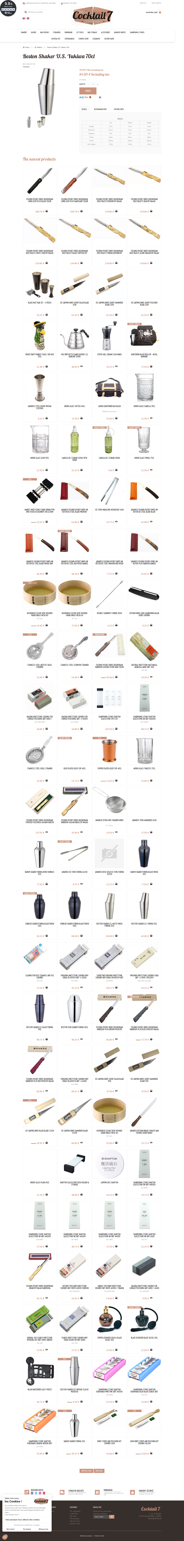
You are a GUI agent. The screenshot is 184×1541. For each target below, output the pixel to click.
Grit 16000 (145, 722)
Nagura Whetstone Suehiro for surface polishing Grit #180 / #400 (145, 1288)
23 (145, 1143)
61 (74, 521)
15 (74, 470)
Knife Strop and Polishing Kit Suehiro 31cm (110, 1442)
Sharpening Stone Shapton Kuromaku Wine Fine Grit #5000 (110, 1390)
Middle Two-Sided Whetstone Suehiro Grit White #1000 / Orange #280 (109, 1288)
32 (39, 521)
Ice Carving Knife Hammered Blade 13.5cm (74, 1132)
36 (32, 522)
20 (145, 677)
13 (110, 521)
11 (110, 780)
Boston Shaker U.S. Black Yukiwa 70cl (38, 1028)
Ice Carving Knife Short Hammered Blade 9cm (145, 1080)
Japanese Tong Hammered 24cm (145, 820)
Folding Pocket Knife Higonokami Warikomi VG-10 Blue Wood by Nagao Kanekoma (145, 1029)
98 (145, 728)
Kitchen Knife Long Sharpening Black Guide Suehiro (145, 614)
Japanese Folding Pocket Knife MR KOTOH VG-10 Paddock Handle (145, 562)
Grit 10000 (74, 722)
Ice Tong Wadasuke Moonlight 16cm (110, 511)
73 (103, 677)
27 (74, 625)
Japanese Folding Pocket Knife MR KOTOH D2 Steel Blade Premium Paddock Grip (74, 512)
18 (39, 728)
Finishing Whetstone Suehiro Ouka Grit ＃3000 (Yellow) (145, 976)
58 (110, 677)
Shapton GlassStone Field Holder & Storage (74, 1183)
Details (84, 109)
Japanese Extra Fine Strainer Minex (110, 820)
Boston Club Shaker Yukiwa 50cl (74, 1027)
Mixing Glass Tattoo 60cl (74, 406)
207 (109, 728)
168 (38, 211)
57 (145, 366)
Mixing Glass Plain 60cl (38, 1182)
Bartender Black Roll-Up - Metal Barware (145, 355)
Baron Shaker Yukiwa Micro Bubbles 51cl (39, 873)
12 (39, 366)
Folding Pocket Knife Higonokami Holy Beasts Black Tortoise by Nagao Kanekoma (74, 253)
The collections (75, 1511)
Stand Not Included (145, 980)
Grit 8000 (109, 980)
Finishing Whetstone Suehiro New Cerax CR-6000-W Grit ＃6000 (74, 1080)
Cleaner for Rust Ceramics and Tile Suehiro (38, 976)
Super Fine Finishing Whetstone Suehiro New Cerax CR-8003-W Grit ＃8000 (110, 977)
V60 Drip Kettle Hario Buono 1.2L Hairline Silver (74, 355)
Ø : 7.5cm (110, 825)
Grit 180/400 (145, 1291)
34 (74, 728)
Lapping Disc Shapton (109, 1182)
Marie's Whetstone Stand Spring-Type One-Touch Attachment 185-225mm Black (38, 512)
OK (112, 1517)
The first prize (75, 1521)
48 (74, 366)
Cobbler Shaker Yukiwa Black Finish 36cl (39, 925)
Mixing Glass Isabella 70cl (145, 406)
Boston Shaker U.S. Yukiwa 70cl (59, 56)
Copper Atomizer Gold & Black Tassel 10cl (110, 1339)
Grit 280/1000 (74, 1291)
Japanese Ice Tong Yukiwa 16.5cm (74, 872)
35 (110, 418)
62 (74, 314)
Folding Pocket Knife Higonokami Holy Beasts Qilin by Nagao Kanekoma (145, 201)
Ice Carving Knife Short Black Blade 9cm (110, 1080)
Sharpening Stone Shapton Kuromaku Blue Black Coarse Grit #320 (145, 1391)
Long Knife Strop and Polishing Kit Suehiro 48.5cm (145, 1442)
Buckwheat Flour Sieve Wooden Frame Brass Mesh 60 (74, 614)
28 (32, 626)
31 (110, 366)
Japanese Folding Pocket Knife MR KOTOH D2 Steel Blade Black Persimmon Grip (145, 512)
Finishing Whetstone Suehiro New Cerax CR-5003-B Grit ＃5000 (74, 976)
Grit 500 (145, 670)
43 (74, 832)
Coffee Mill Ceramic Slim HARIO (110, 354)
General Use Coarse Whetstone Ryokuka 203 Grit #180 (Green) (38, 1339)
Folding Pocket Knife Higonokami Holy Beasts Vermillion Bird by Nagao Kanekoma (109, 253)
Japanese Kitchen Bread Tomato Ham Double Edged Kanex (145, 1132)
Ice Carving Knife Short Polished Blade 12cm (145, 303)
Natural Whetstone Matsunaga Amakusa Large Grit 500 (145, 666)
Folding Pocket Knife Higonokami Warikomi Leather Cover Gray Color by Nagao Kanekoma (109, 667)
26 (74, 1298)
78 (145, 1194)
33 (39, 314)
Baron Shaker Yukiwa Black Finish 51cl (145, 873)
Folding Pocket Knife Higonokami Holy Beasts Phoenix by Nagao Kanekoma (109, 201)
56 (39, 936)
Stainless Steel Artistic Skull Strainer (38, 666)
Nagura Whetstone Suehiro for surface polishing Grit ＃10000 (74, 718)
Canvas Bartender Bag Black (109, 406)
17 (74, 418)
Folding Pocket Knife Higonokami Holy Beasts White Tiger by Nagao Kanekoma (38, 253)
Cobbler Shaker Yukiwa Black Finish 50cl (74, 925)
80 (74, 936)
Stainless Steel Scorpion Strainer (74, 665)
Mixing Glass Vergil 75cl (145, 458)
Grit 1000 (109, 1239)
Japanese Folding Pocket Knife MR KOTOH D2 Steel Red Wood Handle (74, 562)
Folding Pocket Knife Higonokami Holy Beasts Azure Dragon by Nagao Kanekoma (145, 253)
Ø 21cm (39, 618)
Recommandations (100, 109)
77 (110, 573)
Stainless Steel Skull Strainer (38, 768)
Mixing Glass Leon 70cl (38, 458)
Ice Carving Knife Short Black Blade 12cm (74, 303)
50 (39, 1143)
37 (110, 1246)
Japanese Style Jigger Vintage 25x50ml (38, 407)
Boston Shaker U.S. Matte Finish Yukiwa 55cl (110, 925)
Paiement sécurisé (70, 3)
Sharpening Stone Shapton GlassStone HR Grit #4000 (74, 1235)
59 (138, 1454)
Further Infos (119, 109)
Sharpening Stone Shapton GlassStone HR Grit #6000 (39, 1235)
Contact (143, 3)
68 (110, 987)
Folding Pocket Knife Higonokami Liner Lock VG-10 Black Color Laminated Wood (38, 201)
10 (69, 1402)
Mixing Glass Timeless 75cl (145, 768)
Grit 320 (39, 980)
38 (39, 1401)
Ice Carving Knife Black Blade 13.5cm (38, 1132)
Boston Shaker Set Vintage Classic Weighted (74, 1390)
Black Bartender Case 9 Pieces (39, 1389)
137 (38, 832)
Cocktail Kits (74, 1513)
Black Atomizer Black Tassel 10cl (145, 1338)
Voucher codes (75, 1523)
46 (39, 573)
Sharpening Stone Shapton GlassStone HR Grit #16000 (145, 718)
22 (74, 1350)
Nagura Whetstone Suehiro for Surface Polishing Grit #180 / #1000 (39, 719)
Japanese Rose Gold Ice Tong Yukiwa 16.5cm (109, 873)
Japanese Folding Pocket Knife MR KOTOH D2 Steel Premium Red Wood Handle (110, 563)
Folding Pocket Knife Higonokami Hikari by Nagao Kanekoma (38, 1287)
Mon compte (156, 3)
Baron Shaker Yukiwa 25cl (74, 1441)
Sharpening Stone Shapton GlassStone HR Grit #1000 (110, 1235)
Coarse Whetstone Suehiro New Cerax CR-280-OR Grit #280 (74, 1339)
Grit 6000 (74, 1084)
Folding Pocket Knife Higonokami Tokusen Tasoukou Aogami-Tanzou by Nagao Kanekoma (38, 822)
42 (39, 1298)
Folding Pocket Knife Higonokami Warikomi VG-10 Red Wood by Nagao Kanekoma (39, 1081)
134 (109, 211)
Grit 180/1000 (39, 722)
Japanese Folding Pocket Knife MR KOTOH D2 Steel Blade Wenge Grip (38, 562)
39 (74, 1453)
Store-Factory (99, 1536)
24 (39, 625)
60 (32, 1143)
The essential (74, 1518)
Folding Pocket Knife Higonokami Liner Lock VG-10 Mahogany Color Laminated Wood (74, 201)
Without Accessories (110, 411)
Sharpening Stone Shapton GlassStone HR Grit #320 (145, 1235)
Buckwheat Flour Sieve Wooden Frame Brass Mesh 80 (39, 614)
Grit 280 (74, 1343)
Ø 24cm (110, 1136)
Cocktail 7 (150, 1508)
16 (110, 1194)
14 (110, 832)
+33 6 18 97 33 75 (154, 1518)
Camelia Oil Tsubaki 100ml (109, 458)
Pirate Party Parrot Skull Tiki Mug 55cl (38, 355)
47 (110, 1091)
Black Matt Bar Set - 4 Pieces (38, 302)
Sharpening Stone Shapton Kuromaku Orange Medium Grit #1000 (38, 1443)
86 (110, 1039)
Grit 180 (39, 1343)
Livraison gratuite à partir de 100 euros (41, 3)
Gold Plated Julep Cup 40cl (74, 768)
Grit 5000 (74, 980)
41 (74, 987)
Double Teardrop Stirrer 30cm (109, 613)
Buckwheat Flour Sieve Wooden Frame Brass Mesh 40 (110, 1132)
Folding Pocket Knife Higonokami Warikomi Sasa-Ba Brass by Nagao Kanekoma (74, 822)
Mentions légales (86, 1536)
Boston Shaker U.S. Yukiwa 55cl (145, 924)
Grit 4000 (74, 1239)
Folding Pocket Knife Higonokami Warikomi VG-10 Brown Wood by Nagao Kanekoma (109, 1029)
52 (110, 1401)
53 (145, 1453)
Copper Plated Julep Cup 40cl (110, 768)
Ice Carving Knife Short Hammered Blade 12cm (109, 303)
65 (145, 936)
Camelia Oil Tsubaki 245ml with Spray (74, 459)
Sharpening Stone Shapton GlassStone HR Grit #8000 (145, 1183)
